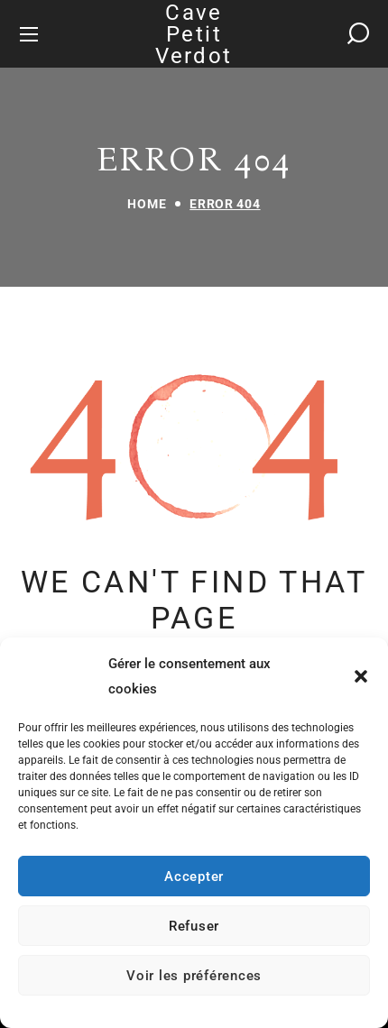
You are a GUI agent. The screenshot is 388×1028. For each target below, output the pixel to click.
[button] (361, 676)
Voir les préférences (194, 976)
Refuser (194, 926)
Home (146, 204)
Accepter (194, 876)
